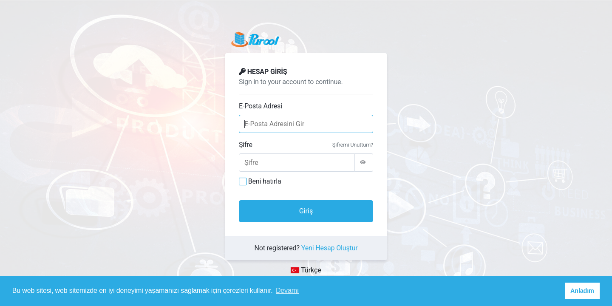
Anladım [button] (582, 290)
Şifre (245, 145)
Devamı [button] (287, 290)
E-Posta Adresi (260, 106)
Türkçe (306, 270)
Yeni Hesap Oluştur (329, 248)
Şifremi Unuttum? (352, 145)
